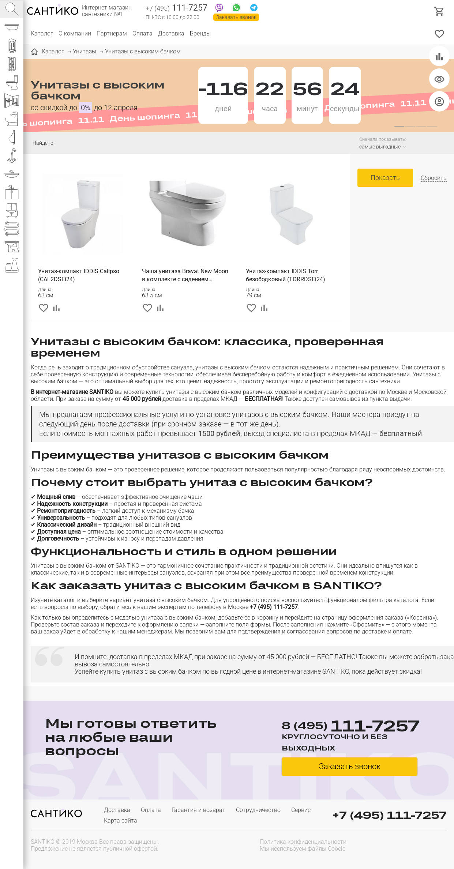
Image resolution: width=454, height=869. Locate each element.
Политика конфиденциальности (303, 841)
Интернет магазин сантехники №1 (107, 11)
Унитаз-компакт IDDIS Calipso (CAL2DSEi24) (78, 275)
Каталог (42, 33)
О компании (75, 33)
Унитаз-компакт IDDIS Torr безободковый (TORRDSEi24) (285, 275)
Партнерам (112, 33)
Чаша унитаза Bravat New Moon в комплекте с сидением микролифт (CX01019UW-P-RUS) (185, 275)
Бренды (200, 33)
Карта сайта (120, 820)
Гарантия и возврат (198, 809)
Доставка (171, 33)
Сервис (301, 809)
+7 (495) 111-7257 (390, 815)
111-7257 (176, 8)
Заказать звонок (236, 17)
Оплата (142, 33)
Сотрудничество (258, 809)
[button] (399, 126)
